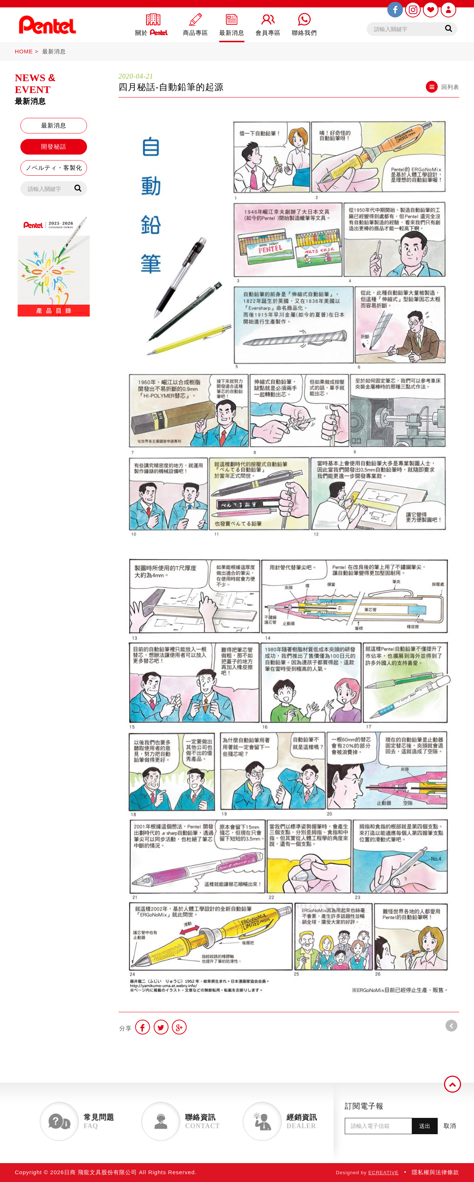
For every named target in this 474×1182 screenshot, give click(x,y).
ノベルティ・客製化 (54, 168)
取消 (450, 1126)
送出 (424, 1126)
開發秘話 (53, 146)
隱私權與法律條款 (435, 1172)
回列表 (442, 87)
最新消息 (54, 51)
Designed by (367, 1172)
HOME (24, 51)
